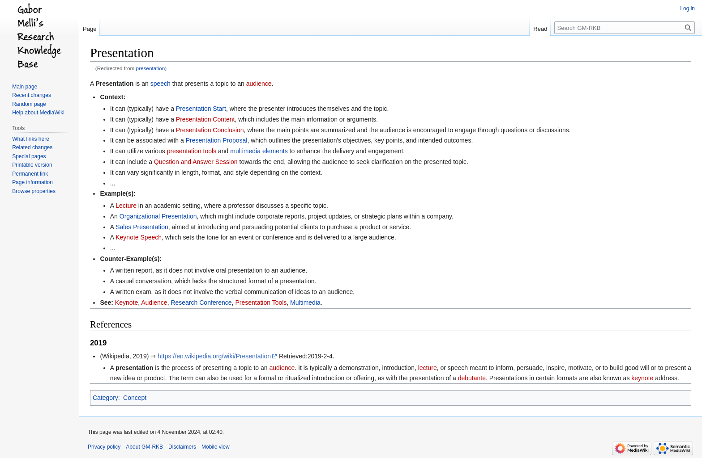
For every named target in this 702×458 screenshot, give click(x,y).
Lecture (126, 205)
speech (160, 83)
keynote (642, 378)
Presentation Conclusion (210, 130)
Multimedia (305, 302)
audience (259, 83)
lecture (427, 367)
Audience (154, 302)
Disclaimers (182, 447)
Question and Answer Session (196, 161)
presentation (150, 68)
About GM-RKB (144, 447)
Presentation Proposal (217, 140)
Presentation (114, 83)
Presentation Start (201, 108)
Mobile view (215, 447)
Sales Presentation (142, 227)
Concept (134, 397)
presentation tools (192, 151)
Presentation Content (205, 119)
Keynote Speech (139, 237)
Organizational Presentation (158, 216)
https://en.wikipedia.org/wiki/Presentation (214, 356)
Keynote (126, 302)
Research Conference (201, 302)
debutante (472, 378)
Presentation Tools (261, 302)
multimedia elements (258, 151)
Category (105, 397)
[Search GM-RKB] (624, 27)
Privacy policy (104, 447)
